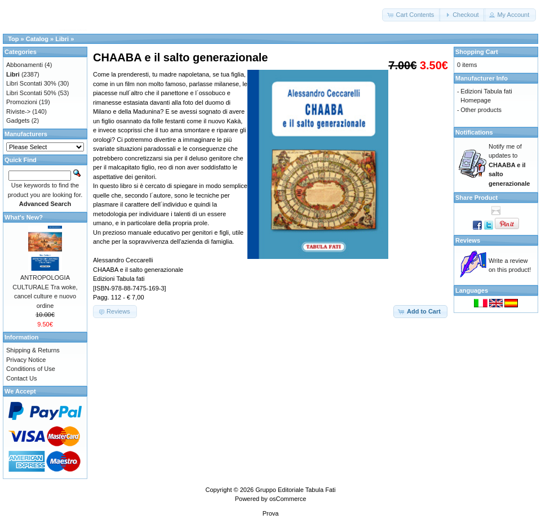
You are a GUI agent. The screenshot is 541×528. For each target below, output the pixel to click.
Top (13, 38)
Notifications (474, 132)
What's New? (24, 217)
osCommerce (287, 498)
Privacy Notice (26, 359)
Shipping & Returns (33, 350)
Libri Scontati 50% (31, 93)
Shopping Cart (476, 51)
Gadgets (18, 120)
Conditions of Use (30, 368)
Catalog (37, 38)
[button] (411, 14)
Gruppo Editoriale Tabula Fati (295, 489)
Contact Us (21, 378)
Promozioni (21, 102)
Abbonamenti (24, 64)
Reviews (467, 240)
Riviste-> (18, 111)
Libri (62, 38)
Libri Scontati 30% (31, 83)
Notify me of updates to (509, 165)
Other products (481, 109)
